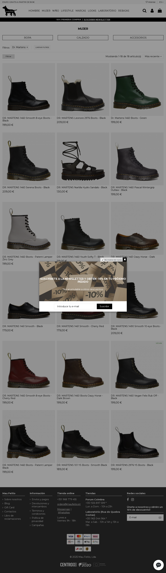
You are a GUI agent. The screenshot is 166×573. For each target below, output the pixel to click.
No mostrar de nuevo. (113, 260)
